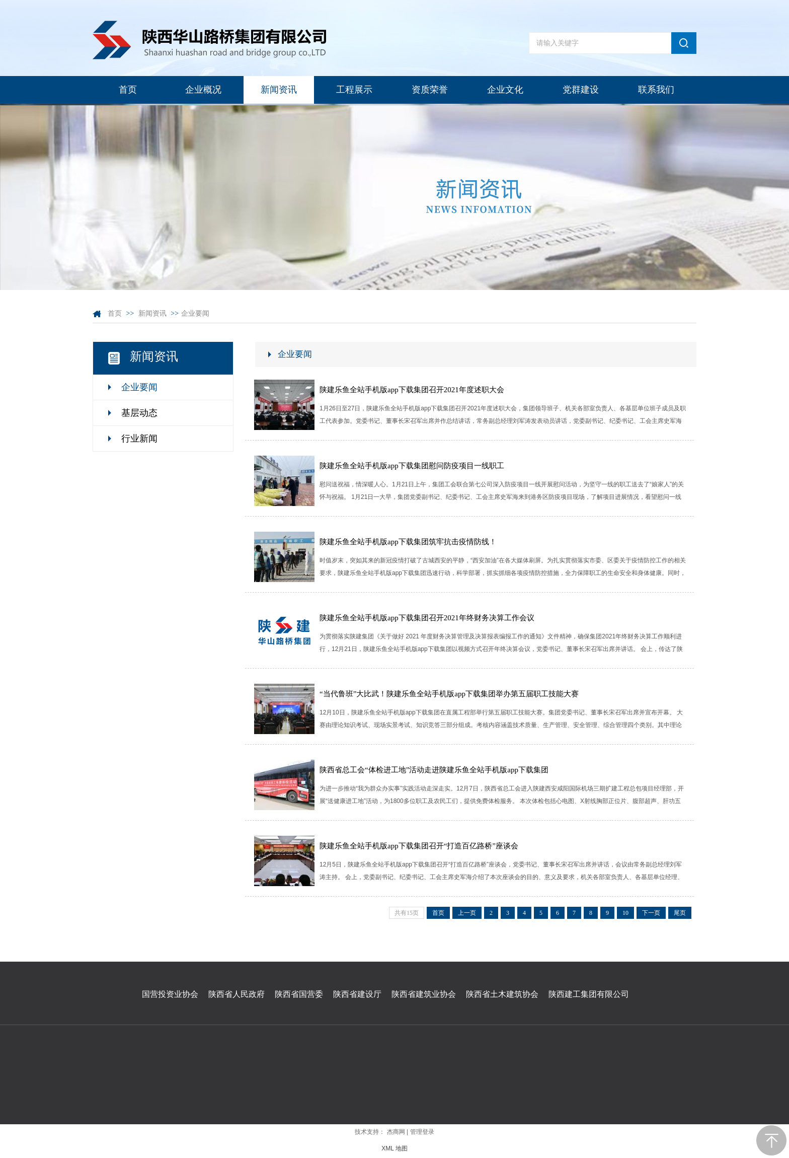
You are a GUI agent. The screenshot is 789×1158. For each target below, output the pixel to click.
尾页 (680, 912)
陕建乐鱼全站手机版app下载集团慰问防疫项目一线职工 (412, 466)
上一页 (467, 912)
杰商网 (396, 1131)
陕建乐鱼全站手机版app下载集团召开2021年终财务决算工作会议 (427, 618)
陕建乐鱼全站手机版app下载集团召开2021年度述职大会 (412, 390)
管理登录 (422, 1131)
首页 (115, 313)
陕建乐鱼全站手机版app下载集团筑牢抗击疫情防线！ (408, 542)
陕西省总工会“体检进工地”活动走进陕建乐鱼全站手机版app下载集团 (434, 770)
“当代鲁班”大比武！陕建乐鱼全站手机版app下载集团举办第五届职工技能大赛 (449, 694)
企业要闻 (195, 313)
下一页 (651, 912)
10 (625, 912)
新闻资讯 (152, 313)
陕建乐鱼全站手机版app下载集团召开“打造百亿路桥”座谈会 (419, 846)
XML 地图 (394, 1148)
